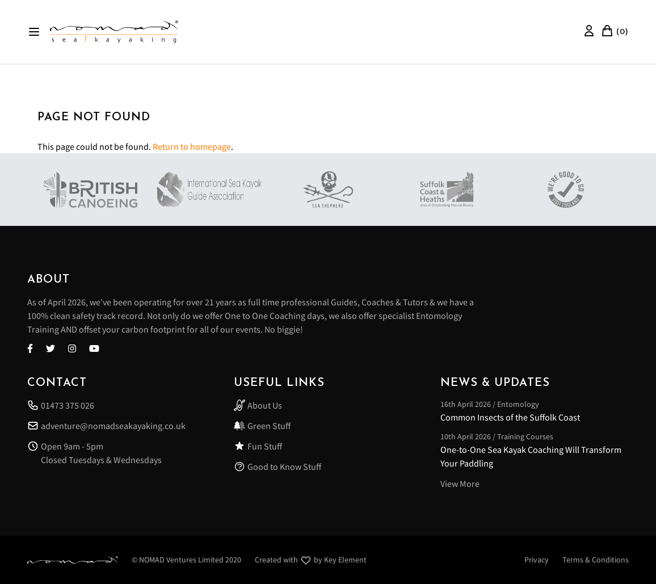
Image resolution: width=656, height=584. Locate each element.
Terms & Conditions (595, 559)
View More (460, 483)
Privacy (536, 559)
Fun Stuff (258, 446)
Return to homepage (192, 146)
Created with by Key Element (311, 560)
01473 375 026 (60, 405)
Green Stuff (262, 425)
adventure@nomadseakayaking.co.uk (106, 425)
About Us (258, 405)
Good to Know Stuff (277, 466)
